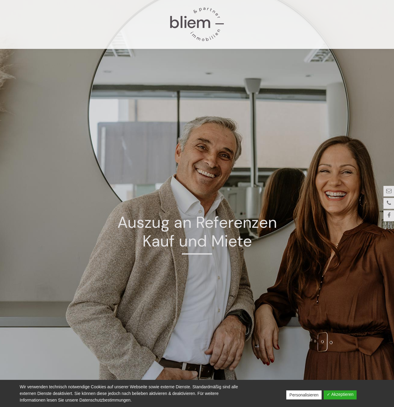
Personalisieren (304, 395)
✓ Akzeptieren (340, 394)
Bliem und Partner (197, 24)
